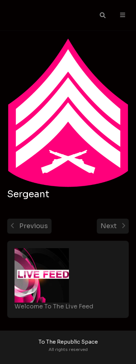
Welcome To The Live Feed (54, 306)
